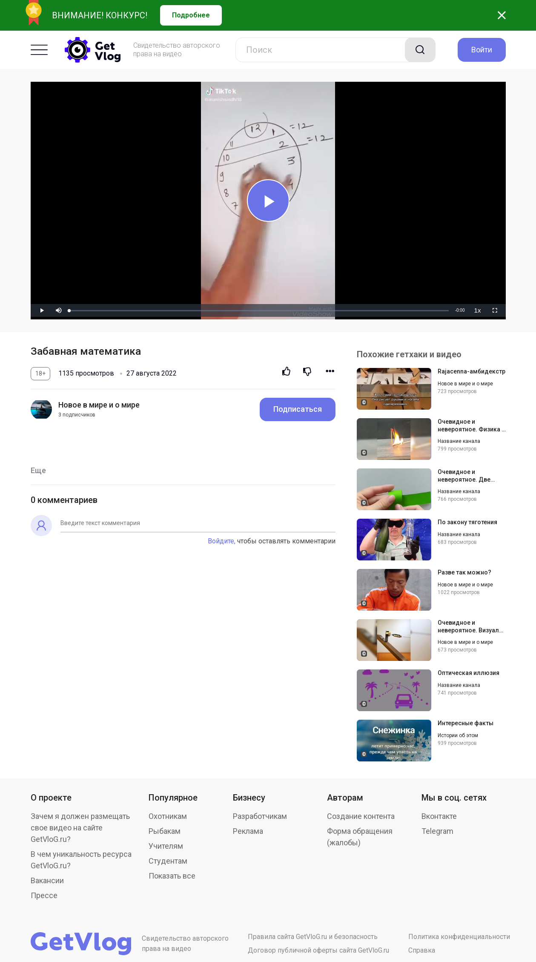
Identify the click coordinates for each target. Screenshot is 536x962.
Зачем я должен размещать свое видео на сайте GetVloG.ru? (80, 828)
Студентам (168, 860)
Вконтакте (439, 816)
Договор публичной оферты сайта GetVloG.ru (318, 950)
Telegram (437, 831)
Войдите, (221, 541)
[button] (58, 310)
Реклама (248, 831)
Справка (421, 950)
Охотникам (168, 816)
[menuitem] (477, 310)
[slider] (259, 310)
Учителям (166, 845)
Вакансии (47, 880)
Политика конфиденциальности (459, 937)
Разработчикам (260, 816)
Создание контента (361, 816)
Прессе (44, 895)
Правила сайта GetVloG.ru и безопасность (313, 937)
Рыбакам (165, 831)
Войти (481, 49)
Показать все (172, 875)
